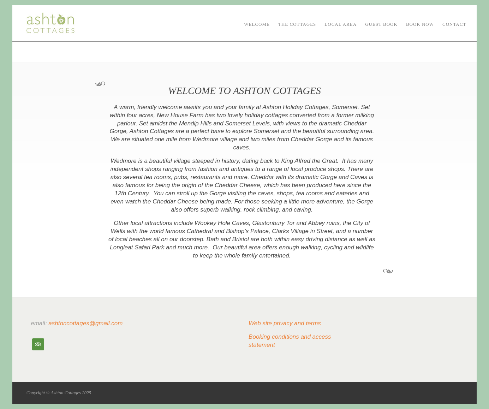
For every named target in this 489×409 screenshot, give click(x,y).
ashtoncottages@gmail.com (85, 323)
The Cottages (297, 24)
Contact (454, 24)
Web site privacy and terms (285, 323)
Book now (420, 24)
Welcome (257, 24)
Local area (340, 24)
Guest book (381, 24)
